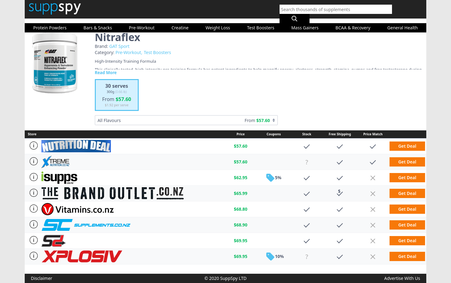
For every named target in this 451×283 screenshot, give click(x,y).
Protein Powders (49, 21)
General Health (402, 21)
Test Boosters (260, 21)
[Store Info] (33, 146)
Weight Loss (217, 21)
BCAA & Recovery (352, 21)
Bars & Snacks (97, 21)
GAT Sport (119, 46)
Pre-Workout (141, 21)
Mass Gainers (304, 21)
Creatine (179, 21)
